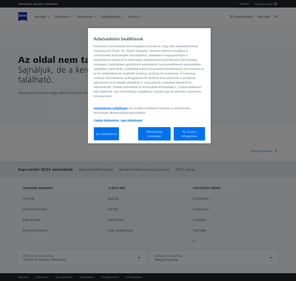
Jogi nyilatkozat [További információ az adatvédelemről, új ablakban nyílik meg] (131, 120)
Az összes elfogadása (189, 134)
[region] (149, 85)
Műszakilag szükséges (154, 134)
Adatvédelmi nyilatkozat (111, 108)
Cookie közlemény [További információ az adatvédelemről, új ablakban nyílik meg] (106, 120)
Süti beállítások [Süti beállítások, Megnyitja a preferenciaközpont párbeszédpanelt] (106, 134)
